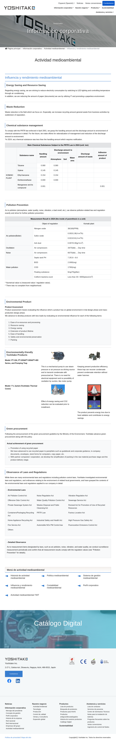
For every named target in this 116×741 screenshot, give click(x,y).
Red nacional (10, 721)
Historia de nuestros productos (71, 719)
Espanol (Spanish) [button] (66, 3)
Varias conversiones (93, 3)
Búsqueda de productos (68, 709)
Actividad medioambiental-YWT (25, 595)
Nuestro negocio (39, 704)
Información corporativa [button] (63, 8)
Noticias (80, 3)
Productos (63, 704)
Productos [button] (95, 8)
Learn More (58, 636)
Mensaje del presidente (14, 711)
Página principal (12, 49)
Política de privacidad (12, 737)
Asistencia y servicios (96, 704)
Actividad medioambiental (54, 49)
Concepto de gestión (13, 713)
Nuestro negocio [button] (81, 8)
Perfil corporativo (90, 585)
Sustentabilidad (108, 8)
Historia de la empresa (14, 718)
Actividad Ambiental (40, 706)
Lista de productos (66, 706)
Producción (37, 712)
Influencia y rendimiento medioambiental (21, 586)
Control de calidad (39, 714)
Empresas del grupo (13, 726)
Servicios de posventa (95, 709)
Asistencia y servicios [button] (104, 12)
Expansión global (39, 719)
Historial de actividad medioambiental (20, 576)
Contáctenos (108, 3)
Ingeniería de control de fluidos (98, 727)
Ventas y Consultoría (40, 717)
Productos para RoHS (68, 712)
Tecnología (37, 709)
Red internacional (12, 723)
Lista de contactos (93, 706)
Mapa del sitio (26, 737)
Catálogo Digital (65, 722)
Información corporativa (32, 49)
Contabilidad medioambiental (54, 586)
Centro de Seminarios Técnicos (98, 712)
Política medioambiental (58, 575)
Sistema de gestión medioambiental (91, 576)
